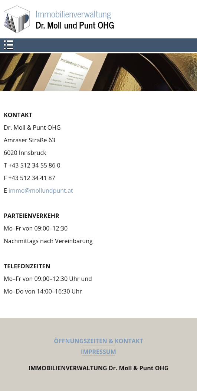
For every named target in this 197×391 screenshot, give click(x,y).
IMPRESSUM (98, 352)
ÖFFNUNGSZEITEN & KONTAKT (98, 341)
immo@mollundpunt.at (41, 190)
